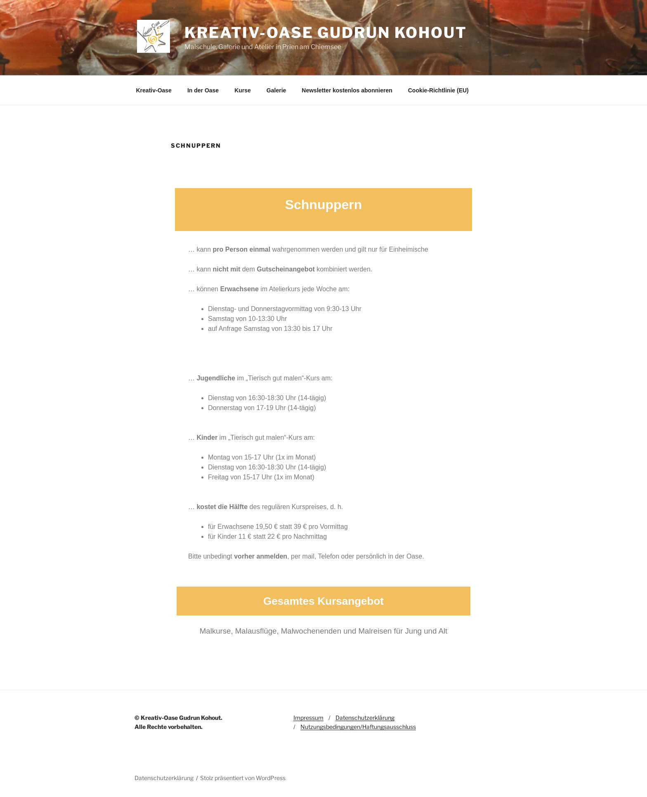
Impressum (308, 717)
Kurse (242, 90)
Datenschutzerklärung (364, 717)
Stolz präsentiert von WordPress (243, 777)
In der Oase (203, 90)
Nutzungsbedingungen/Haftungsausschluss (358, 726)
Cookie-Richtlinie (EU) (438, 90)
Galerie (276, 90)
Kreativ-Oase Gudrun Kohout (325, 33)
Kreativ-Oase (154, 90)
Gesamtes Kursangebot (323, 601)
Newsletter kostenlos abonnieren (347, 90)
